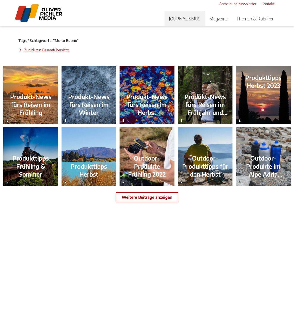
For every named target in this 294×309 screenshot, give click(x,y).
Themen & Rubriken (255, 18)
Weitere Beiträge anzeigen (147, 197)
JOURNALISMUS (185, 18)
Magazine (218, 18)
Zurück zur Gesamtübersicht (46, 49)
